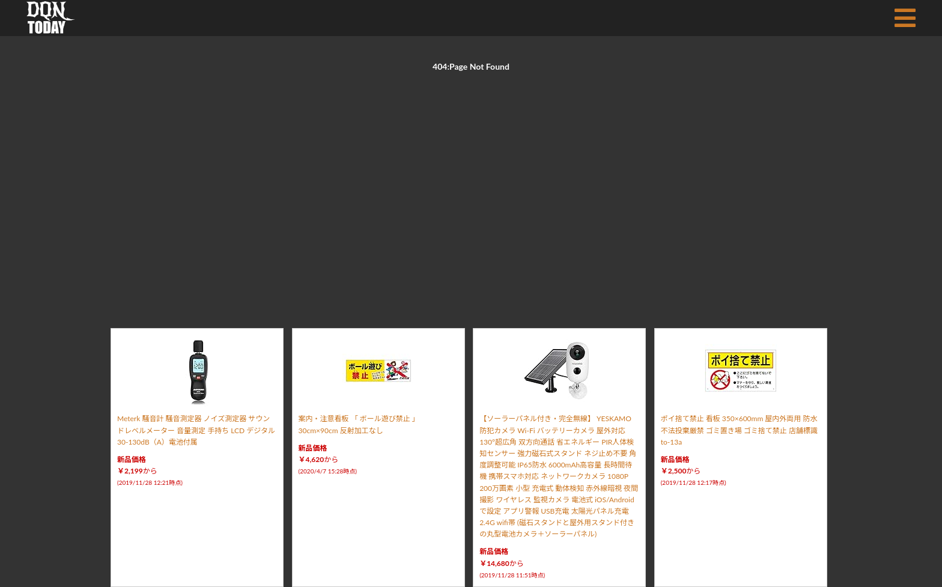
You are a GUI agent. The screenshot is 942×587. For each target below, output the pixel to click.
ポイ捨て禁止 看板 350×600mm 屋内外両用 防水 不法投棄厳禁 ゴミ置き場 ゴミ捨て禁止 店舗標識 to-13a (739, 430)
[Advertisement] (471, 186)
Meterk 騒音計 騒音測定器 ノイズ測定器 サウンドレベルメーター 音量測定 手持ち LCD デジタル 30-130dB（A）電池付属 (196, 430)
